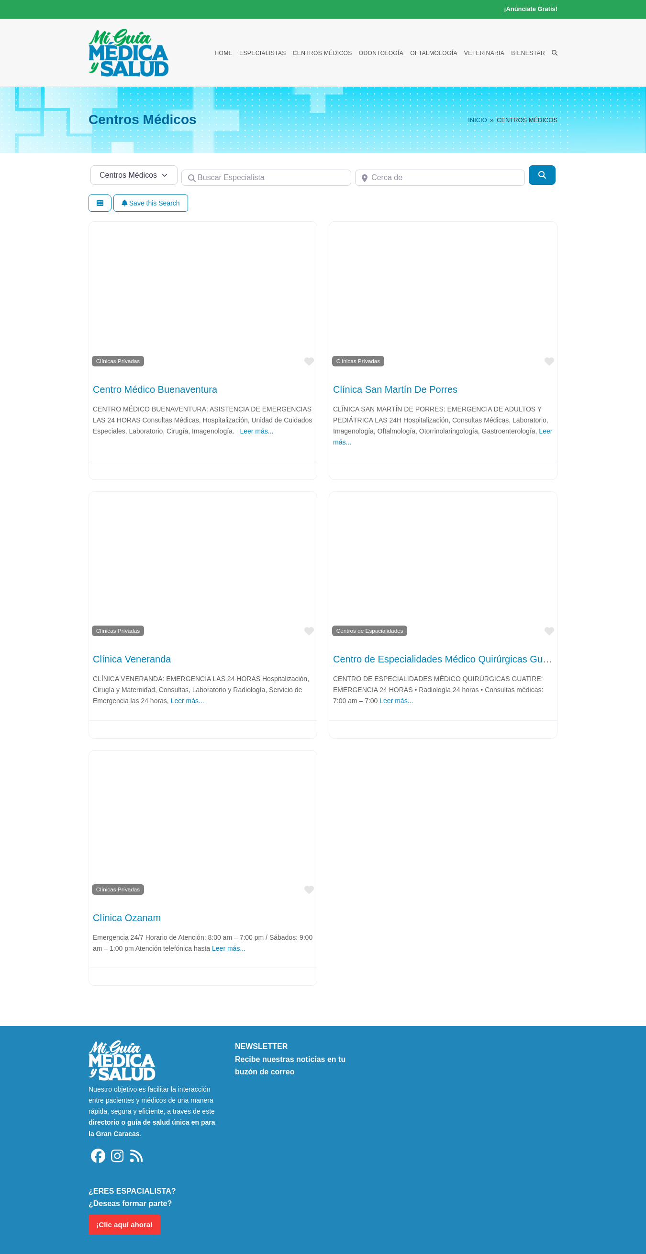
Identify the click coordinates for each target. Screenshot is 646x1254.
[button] (554, 53)
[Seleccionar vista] (100, 203)
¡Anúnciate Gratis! (530, 8)
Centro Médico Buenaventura (155, 389)
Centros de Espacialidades (369, 630)
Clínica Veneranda (132, 659)
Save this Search (151, 203)
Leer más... (256, 431)
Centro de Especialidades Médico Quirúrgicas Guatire (447, 659)
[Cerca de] (440, 178)
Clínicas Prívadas (118, 361)
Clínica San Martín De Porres (395, 389)
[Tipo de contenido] (134, 174)
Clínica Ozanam (127, 917)
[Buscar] (542, 174)
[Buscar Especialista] (266, 178)
